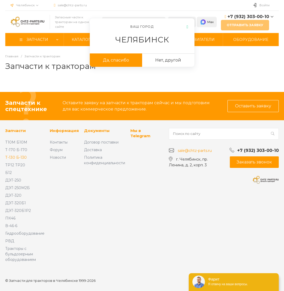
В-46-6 (11, 225)
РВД (9, 241)
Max (207, 22)
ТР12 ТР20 (15, 165)
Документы (97, 130)
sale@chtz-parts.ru (72, 5)
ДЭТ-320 (13, 195)
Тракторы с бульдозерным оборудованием (20, 254)
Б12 (8, 172)
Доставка (93, 149)
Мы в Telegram (140, 133)
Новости (58, 157)
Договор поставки (101, 142)
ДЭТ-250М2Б (17, 187)
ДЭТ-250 (13, 180)
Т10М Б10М (16, 142)
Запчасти (15, 130)
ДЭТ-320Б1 (15, 203)
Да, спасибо (116, 60)
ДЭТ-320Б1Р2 (18, 210)
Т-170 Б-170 (16, 149)
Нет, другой (168, 60)
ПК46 (10, 218)
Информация (64, 130)
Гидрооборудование (24, 233)
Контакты (59, 142)
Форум (56, 149)
